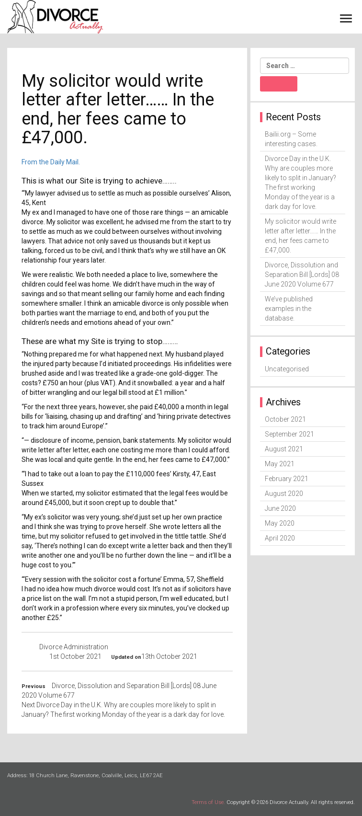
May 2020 (279, 523)
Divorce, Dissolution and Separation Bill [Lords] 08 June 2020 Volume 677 (302, 274)
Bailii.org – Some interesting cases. (291, 139)
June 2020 (280, 508)
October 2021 (285, 419)
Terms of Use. (208, 802)
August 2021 (284, 449)
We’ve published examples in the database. (289, 308)
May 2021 (279, 464)
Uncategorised (287, 369)
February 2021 (286, 479)
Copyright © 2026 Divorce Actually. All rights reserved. (290, 802)
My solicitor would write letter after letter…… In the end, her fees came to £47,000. (300, 236)
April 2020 (280, 538)
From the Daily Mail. (51, 162)
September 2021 (289, 434)
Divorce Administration (73, 647)
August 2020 (284, 493)
